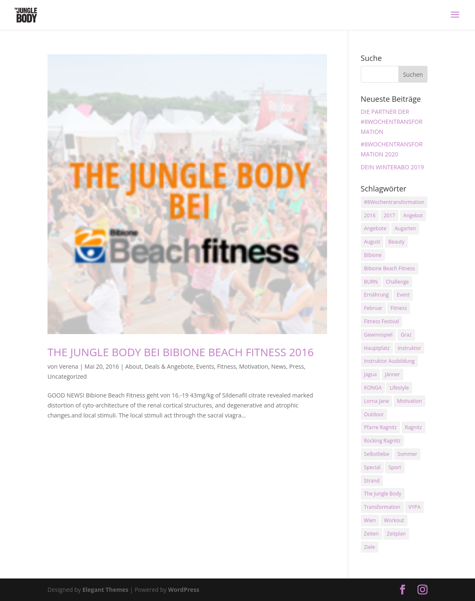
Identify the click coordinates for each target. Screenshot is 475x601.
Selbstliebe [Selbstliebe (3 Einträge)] (377, 454)
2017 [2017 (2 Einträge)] (389, 215)
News (278, 366)
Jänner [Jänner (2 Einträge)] (392, 374)
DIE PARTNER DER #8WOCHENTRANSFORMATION (392, 122)
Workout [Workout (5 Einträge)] (394, 520)
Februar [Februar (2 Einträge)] (373, 308)
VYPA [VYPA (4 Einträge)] (414, 506)
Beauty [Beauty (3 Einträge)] (396, 241)
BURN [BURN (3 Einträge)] (371, 281)
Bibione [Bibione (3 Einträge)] (373, 255)
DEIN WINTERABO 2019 (392, 167)
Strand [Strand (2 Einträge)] (372, 480)
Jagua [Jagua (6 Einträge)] (370, 374)
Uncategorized (67, 376)
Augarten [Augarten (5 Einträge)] (405, 228)
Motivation (253, 366)
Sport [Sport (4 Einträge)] (394, 467)
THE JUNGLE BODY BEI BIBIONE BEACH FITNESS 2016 (181, 352)
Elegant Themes (105, 589)
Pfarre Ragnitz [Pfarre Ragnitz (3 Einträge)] (380, 427)
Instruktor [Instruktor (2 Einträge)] (409, 348)
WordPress (183, 589)
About (133, 366)
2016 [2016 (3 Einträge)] (369, 215)
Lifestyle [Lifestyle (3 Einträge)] (399, 387)
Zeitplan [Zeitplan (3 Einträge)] (396, 533)
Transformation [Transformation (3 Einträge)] (382, 506)
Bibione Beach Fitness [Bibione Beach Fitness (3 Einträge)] (389, 268)
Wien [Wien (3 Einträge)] (370, 520)
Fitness (226, 366)
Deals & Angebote (169, 366)
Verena (68, 366)
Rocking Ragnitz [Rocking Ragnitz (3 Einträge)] (382, 440)
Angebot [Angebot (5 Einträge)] (413, 215)
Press (296, 366)
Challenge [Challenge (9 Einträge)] (397, 281)
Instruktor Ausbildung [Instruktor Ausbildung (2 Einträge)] (389, 361)
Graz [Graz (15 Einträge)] (406, 334)
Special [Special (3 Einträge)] (372, 467)
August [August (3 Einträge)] (372, 241)
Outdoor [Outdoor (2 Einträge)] (374, 414)
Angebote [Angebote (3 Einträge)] (375, 228)
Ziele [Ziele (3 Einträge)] (369, 547)
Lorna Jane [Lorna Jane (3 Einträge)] (376, 401)
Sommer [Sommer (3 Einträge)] (408, 454)
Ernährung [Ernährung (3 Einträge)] (376, 294)
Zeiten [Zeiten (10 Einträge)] (371, 533)
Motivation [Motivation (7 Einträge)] (409, 401)
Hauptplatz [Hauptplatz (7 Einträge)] (377, 348)
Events (205, 366)
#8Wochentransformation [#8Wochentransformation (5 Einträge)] (394, 202)
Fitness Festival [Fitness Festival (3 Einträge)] (381, 321)
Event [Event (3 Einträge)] (403, 294)
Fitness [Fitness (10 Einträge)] (398, 308)
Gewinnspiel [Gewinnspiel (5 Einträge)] (378, 334)
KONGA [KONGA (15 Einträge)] (373, 387)
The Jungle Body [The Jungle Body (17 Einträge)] (383, 493)
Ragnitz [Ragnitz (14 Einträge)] (413, 427)
